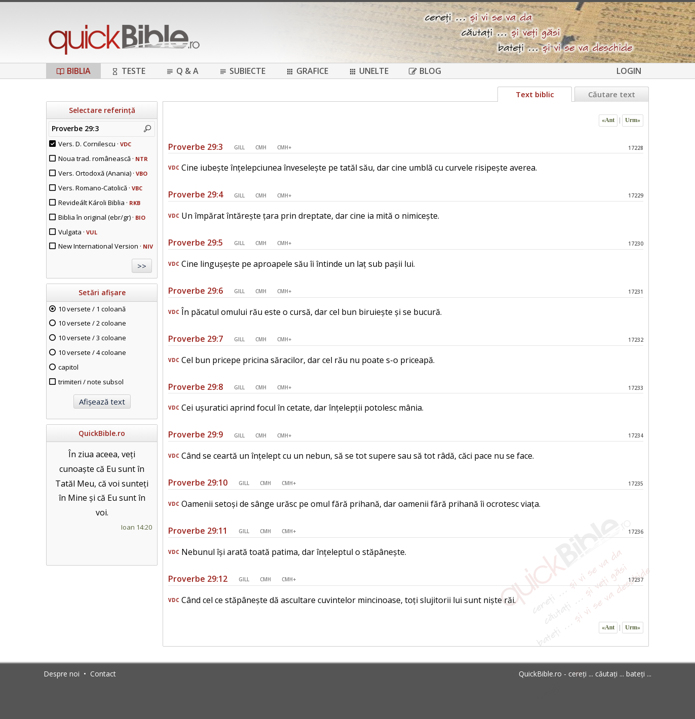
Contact (103, 673)
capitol (68, 367)
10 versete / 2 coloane (92, 323)
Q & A (182, 70)
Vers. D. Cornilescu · (94, 143)
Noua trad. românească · (103, 158)
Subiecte (242, 70)
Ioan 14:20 (136, 527)
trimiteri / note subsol (91, 381)
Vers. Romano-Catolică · (100, 187)
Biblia (73, 70)
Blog (425, 70)
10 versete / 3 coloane (92, 337)
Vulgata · (77, 231)
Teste (128, 70)
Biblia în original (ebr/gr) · (101, 217)
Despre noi (62, 673)
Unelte (369, 70)
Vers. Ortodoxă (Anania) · (102, 173)
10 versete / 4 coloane (92, 352)
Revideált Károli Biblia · (99, 202)
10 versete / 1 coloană (92, 308)
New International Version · (105, 246)
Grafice (307, 70)
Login (628, 70)
